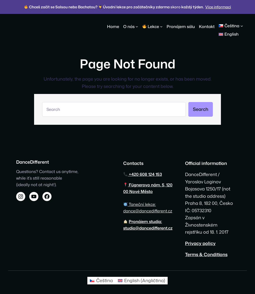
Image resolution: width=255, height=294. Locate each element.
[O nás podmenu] (137, 26)
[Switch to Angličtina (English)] (141, 280)
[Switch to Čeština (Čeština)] (101, 280)
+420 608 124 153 (142, 174)
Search (200, 109)
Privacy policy (200, 243)
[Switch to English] (228, 34)
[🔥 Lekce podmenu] (161, 26)
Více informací (218, 7)
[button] (233, 26)
